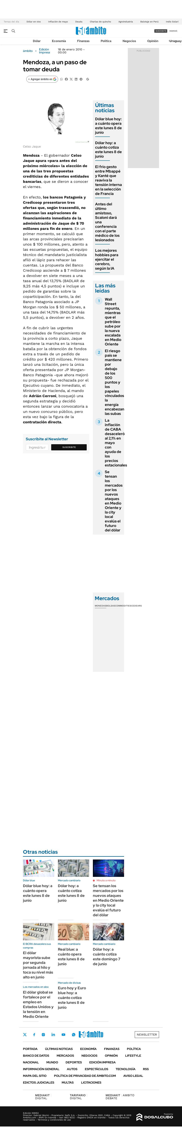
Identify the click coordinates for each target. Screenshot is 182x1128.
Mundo (52, 1062)
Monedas (100, 605)
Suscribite (69, 447)
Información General (41, 1069)
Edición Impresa (102, 1062)
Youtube (63, 1034)
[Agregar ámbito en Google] (42, 79)
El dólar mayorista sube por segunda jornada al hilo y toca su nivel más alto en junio (38, 965)
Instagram (43, 1034)
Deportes (74, 1062)
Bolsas (110, 605)
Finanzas (83, 41)
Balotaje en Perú (149, 21)
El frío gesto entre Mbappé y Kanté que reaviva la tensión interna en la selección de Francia (108, 180)
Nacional (31, 1062)
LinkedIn (53, 1034)
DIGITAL (43, 1096)
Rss (146, 1069)
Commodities (123, 605)
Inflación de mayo (58, 21)
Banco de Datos (36, 1056)
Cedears (136, 605)
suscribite (160, 31)
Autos (72, 1069)
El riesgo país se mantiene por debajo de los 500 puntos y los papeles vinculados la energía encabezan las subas (114, 382)
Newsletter (147, 1034)
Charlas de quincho (100, 21)
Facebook (34, 1034)
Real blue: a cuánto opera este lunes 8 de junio (71, 956)
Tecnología (125, 1069)
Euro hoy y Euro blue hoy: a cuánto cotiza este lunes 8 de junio (72, 998)
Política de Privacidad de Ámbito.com (85, 1076)
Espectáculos (96, 1069)
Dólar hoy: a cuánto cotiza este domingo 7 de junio (106, 956)
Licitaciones (91, 1082)
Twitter (25, 1034)
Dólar (37, 41)
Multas (68, 1082)
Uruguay (175, 41)
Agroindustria (125, 21)
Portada (30, 1049)
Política (106, 41)
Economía (59, 41)
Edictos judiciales (38, 1082)
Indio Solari (172, 21)
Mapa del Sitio (35, 1076)
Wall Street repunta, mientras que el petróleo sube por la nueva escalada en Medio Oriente (113, 322)
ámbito (28, 50)
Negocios (129, 41)
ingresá (173, 31)
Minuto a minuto (106, 880)
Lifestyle (133, 1056)
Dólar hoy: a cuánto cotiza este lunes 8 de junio (108, 149)
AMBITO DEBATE (120, 1096)
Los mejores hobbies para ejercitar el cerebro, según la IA (106, 259)
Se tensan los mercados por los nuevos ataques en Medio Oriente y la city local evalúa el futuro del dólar (114, 501)
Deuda (78, 21)
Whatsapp (73, 1034)
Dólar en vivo (34, 21)
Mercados (65, 1056)
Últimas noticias (59, 1049)
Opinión (152, 41)
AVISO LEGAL (133, 1076)
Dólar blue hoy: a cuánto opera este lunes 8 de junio (108, 126)
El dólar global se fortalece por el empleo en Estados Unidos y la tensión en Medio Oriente (38, 1004)
